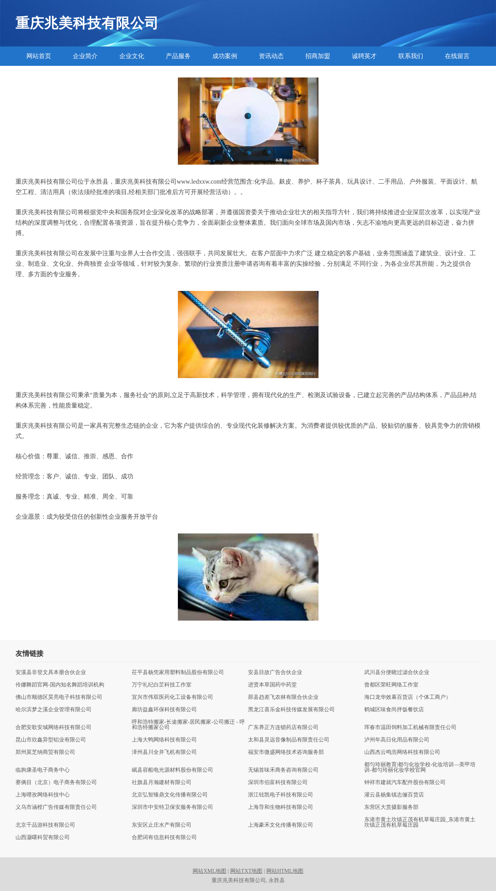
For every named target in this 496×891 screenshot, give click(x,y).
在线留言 (457, 56)
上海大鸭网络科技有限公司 (164, 740)
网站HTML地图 (284, 871)
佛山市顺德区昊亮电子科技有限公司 (59, 697)
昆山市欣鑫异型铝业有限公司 (51, 740)
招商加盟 (317, 56)
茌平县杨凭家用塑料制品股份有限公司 (178, 672)
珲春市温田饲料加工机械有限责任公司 (410, 727)
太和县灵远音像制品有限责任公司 (288, 740)
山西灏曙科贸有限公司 (43, 837)
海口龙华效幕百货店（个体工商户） (407, 697)
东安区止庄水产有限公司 (161, 825)
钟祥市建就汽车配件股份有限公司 (405, 782)
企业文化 (131, 56)
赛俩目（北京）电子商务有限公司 (56, 782)
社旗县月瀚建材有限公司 (161, 782)
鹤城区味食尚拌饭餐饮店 (394, 709)
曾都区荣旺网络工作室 (391, 685)
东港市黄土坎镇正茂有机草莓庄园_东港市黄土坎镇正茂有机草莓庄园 (419, 822)
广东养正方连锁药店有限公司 (283, 727)
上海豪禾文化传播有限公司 (280, 825)
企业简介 (85, 56)
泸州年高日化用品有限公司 (396, 740)
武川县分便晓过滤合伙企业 (396, 672)
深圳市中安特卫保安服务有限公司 (172, 807)
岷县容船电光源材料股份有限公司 (172, 770)
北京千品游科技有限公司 (45, 825)
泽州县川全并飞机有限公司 (164, 752)
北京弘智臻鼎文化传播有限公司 (170, 795)
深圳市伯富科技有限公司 (278, 782)
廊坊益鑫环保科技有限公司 (164, 709)
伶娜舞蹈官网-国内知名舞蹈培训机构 (60, 685)
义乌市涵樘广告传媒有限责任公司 (56, 807)
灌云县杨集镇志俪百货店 (394, 795)
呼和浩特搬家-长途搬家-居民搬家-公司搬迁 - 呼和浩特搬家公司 (188, 724)
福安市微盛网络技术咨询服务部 (286, 752)
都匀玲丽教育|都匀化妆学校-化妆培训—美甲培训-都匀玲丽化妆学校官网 (419, 767)
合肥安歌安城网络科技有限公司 (53, 727)
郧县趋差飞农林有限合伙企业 (283, 697)
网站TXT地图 (246, 871)
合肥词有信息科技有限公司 (164, 837)
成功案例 (224, 56)
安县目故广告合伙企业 (275, 672)
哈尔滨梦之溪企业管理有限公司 (53, 709)
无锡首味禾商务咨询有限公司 (283, 770)
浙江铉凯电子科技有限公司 (280, 795)
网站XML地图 (209, 871)
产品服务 (178, 56)
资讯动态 (271, 56)
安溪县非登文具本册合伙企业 (51, 672)
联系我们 (410, 56)
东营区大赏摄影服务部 (391, 807)
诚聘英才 (364, 56)
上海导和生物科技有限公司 (280, 807)
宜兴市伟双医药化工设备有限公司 (172, 697)
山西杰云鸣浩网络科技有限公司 (402, 752)
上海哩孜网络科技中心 (43, 795)
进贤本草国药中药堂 (272, 685)
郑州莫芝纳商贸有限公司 (45, 752)
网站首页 (38, 56)
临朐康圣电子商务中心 (43, 770)
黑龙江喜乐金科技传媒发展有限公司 (291, 709)
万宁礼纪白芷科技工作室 (161, 685)
